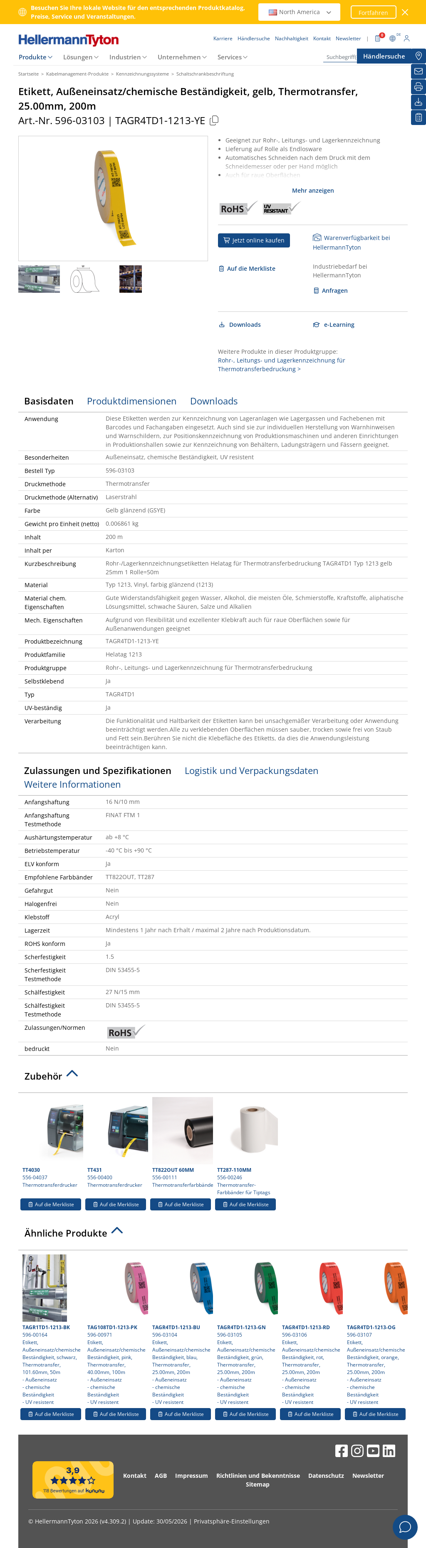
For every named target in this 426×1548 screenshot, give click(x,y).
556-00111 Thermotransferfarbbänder (181, 1142)
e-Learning (333, 324)
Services (230, 57)
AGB (161, 1475)
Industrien (125, 57)
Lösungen (78, 57)
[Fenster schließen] (405, 12)
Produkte (33, 57)
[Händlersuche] (418, 56)
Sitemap (258, 1484)
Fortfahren (373, 13)
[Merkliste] (418, 117)
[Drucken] (418, 86)
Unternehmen (179, 57)
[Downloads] (418, 102)
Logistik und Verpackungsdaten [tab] (252, 770)
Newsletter (368, 1475)
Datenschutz (326, 1475)
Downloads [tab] (214, 400)
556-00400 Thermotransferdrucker (116, 1142)
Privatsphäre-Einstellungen (232, 1521)
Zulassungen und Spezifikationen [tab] (97, 770)
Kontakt (134, 1475)
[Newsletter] (418, 71)
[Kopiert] (214, 120)
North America (300, 12)
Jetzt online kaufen (254, 240)
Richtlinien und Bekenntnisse (258, 1475)
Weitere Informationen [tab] (72, 784)
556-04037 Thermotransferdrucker (51, 1142)
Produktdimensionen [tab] (132, 400)
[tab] (213, 1078)
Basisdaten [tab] (49, 400)
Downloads (239, 324)
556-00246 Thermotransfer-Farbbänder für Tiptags (246, 1146)
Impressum (191, 1475)
